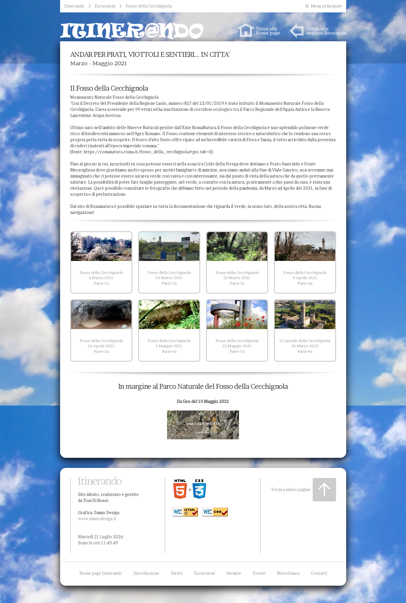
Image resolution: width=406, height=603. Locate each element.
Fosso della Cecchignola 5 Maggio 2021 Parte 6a (169, 346)
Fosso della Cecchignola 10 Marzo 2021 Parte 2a (169, 277)
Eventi (259, 573)
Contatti (319, 573)
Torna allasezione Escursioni (326, 31)
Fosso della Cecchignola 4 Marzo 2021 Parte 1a (101, 277)
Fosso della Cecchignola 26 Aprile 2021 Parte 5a (101, 346)
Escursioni (105, 5)
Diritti (177, 573)
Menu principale (326, 5)
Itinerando (74, 5)
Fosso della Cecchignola (149, 5)
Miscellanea (288, 573)
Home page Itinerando (100, 573)
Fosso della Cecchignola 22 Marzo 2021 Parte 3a (237, 277)
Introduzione (146, 573)
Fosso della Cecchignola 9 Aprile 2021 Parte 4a (305, 277)
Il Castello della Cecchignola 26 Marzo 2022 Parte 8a (304, 346)
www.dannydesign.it (97, 518)
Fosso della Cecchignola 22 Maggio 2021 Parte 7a (237, 346)
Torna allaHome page (268, 31)
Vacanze (233, 573)
